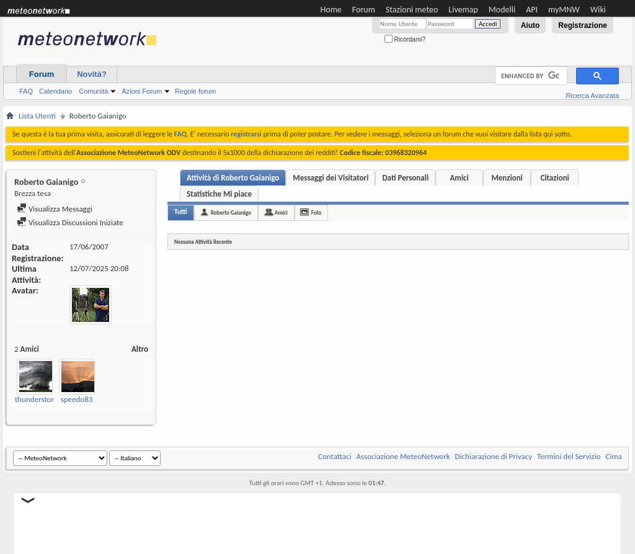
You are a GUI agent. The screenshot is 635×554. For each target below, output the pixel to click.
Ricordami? (404, 39)
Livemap (463, 9)
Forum (363, 9)
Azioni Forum (142, 91)
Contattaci (335, 456)
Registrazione (582, 25)
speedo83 (77, 399)
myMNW (564, 9)
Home (331, 9)
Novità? (92, 74)
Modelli (502, 9)
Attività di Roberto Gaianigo (233, 177)
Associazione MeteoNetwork (403, 456)
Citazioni (554, 177)
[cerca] (530, 76)
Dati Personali (405, 177)
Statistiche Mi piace (219, 194)
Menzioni (506, 177)
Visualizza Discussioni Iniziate (70, 222)
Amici (459, 177)
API (532, 9)
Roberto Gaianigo (231, 212)
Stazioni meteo (412, 9)
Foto (316, 212)
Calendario (55, 91)
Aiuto (530, 25)
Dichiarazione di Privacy (494, 456)
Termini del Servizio (568, 456)
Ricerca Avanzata (592, 95)
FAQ (26, 91)
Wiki (598, 9)
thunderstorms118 (45, 399)
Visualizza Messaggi (54, 208)
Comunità (93, 91)
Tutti (180, 212)
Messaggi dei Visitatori (330, 177)
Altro (139, 349)
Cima (613, 456)
